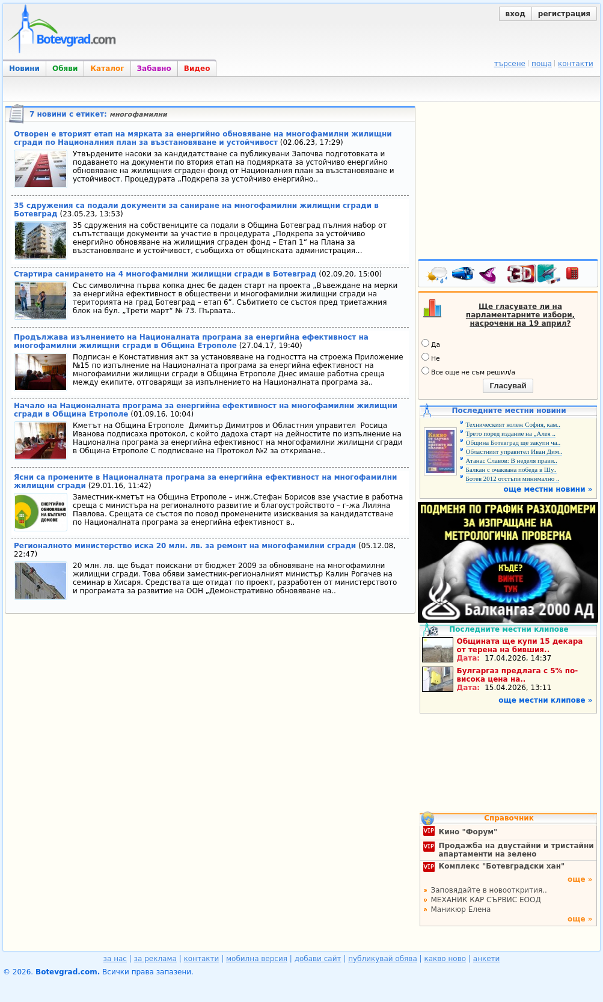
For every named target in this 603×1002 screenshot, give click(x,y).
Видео (197, 68)
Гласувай (507, 385)
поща (541, 64)
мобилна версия (256, 959)
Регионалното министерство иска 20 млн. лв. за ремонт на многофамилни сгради (185, 546)
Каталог (107, 68)
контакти (575, 64)
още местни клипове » (545, 700)
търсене (509, 64)
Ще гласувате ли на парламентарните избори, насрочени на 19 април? (520, 315)
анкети (486, 959)
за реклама (155, 959)
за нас (115, 959)
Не (430, 357)
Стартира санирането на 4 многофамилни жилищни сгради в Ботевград (165, 274)
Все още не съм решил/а (468, 371)
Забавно (154, 68)
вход (515, 14)
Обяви (65, 68)
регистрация (564, 14)
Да (430, 344)
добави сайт (318, 959)
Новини (24, 68)
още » (580, 879)
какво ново (445, 959)
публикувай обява (382, 959)
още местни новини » (548, 489)
